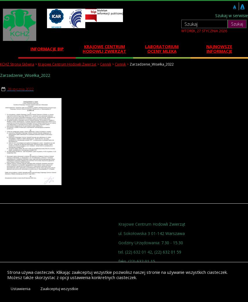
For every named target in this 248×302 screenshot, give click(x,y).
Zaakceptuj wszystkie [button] (59, 288)
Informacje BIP (47, 49)
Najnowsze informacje (219, 49)
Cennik (105, 64)
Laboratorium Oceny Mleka (162, 49)
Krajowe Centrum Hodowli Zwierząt (104, 49)
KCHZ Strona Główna (17, 64)
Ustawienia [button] (20, 288)
